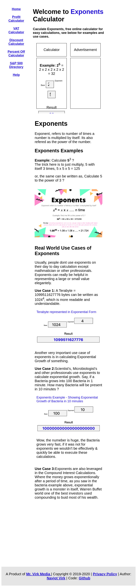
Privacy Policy (105, 574)
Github (84, 578)
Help (16, 75)
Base (43, 85)
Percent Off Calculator (16, 53)
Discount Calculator (16, 42)
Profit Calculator (16, 18)
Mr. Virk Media (38, 574)
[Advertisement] (99, 82)
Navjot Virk (56, 578)
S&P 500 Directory (16, 65)
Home (16, 9)
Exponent (58, 81)
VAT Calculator (16, 30)
